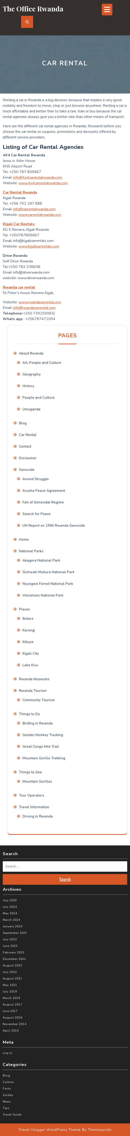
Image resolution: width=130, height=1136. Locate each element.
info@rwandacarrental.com (34, 307)
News (7, 1101)
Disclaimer (28, 458)
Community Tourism (38, 700)
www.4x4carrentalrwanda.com (43, 183)
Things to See (30, 772)
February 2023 (13, 952)
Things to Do (29, 714)
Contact (25, 446)
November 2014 (14, 1024)
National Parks (31, 551)
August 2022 (12, 965)
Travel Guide (12, 1114)
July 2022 (10, 972)
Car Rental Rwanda (20, 192)
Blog (23, 423)
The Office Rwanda (33, 8)
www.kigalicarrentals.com (39, 246)
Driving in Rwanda (37, 816)
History (28, 386)
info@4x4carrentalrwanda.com (37, 177)
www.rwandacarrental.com (40, 302)
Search (65, 879)
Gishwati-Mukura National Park (48, 572)
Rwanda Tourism (33, 690)
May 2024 (10, 913)
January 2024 (12, 926)
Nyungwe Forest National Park (47, 583)
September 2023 (15, 933)
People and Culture (38, 397)
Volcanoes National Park (42, 595)
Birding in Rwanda (37, 723)
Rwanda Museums (34, 679)
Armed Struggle (35, 479)
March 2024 (11, 920)
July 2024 (10, 907)
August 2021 (12, 978)
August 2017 (12, 1004)
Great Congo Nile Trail (40, 746)
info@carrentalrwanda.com (34, 209)
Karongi (28, 630)
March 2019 (11, 998)
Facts (7, 1088)
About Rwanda (31, 353)
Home (24, 539)
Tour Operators (31, 795)
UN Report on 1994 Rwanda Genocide (53, 525)
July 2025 (10, 900)
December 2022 (14, 959)
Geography (31, 374)
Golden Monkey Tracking (42, 735)
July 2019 (10, 991)
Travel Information (34, 807)
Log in (7, 1053)
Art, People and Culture (41, 362)
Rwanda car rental (19, 287)
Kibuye (28, 642)
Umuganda (31, 409)
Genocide (26, 469)
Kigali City (30, 653)
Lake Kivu (30, 665)
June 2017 (10, 1011)
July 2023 (10, 939)
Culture (8, 1082)
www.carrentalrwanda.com (40, 214)
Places (24, 609)
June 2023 (10, 946)
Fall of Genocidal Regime (43, 502)
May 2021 (10, 985)
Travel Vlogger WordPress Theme (50, 1129)
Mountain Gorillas (37, 781)
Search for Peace (36, 514)
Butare (28, 618)
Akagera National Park (41, 560)
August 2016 (12, 1017)
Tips (6, 1108)
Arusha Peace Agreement (43, 490)
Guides (8, 1095)
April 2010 (11, 1030)
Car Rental (28, 434)
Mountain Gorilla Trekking (43, 758)
